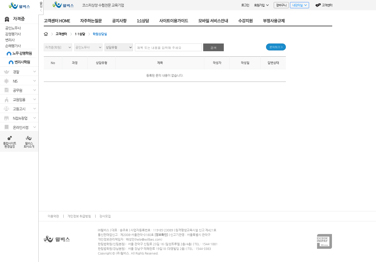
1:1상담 (143, 21)
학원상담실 (100, 34)
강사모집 (105, 216)
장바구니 (281, 5)
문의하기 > (276, 47)
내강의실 (298, 5)
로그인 (245, 5)
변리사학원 (22, 62)
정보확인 (161, 235)
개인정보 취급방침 (79, 216)
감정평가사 (13, 34)
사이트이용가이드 (173, 21)
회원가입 (261, 5)
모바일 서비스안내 (213, 21)
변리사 (9, 40)
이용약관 (53, 216)
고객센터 (327, 5)
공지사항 (119, 21)
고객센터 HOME (57, 21)
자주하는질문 (91, 21)
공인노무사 (13, 28)
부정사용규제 (274, 21)
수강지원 (245, 21)
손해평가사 (13, 46)
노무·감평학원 (22, 53)
